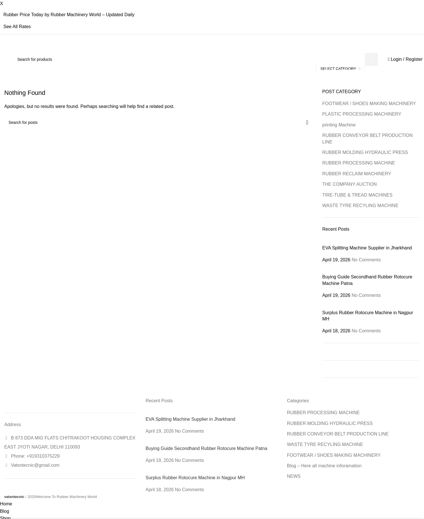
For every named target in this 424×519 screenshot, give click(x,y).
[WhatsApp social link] (348, 48)
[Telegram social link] (353, 48)
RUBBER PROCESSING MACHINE (358, 163)
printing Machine (338, 124)
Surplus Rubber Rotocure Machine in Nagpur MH (195, 477)
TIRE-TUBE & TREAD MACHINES (357, 195)
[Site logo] (4, 59)
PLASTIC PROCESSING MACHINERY (361, 114)
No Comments (365, 259)
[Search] (195, 59)
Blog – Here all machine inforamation (324, 465)
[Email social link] (337, 48)
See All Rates (17, 26)
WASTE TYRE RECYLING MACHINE (360, 205)
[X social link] (331, 48)
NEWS (294, 476)
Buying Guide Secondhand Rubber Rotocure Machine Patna (206, 448)
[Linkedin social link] (342, 48)
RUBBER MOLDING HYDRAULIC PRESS (365, 152)
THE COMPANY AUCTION (349, 184)
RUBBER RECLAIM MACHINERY (356, 173)
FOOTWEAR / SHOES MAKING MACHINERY (369, 103)
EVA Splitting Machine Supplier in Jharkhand (367, 247)
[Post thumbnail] (358, 241)
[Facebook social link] (326, 48)
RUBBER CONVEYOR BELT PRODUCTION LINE (367, 138)
